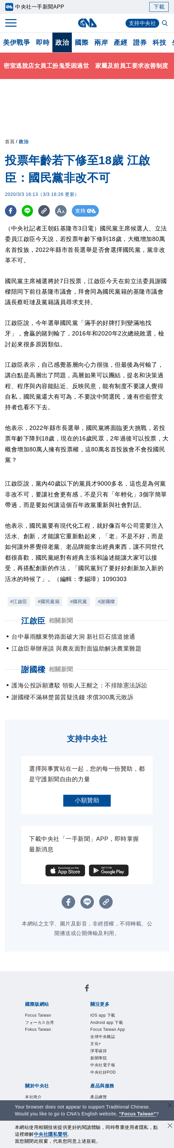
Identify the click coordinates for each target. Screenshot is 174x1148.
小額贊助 (87, 800)
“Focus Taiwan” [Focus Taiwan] (137, 1113)
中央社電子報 (102, 1065)
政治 (62, 42)
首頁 (9, 141)
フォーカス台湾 (39, 1022)
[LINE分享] (27, 211)
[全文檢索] (165, 23)
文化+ (95, 1043)
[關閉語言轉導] (170, 1106)
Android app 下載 (106, 1022)
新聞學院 (98, 1058)
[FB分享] (10, 211)
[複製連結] (44, 211)
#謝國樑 (106, 601)
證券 (140, 42)
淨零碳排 (98, 1051)
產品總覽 (98, 1097)
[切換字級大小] (61, 211)
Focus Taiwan (38, 1015)
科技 (159, 42)
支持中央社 (142, 23)
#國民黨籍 (49, 601)
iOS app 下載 (102, 1015)
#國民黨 (78, 601)
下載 (159, 7)
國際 (81, 42)
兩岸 (101, 42)
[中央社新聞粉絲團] (87, 989)
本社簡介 (33, 1097)
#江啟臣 (18, 601)
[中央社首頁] (87, 23)
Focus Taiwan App (107, 1029)
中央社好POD (103, 1072)
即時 (42, 42)
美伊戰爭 (16, 42)
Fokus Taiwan (38, 1029)
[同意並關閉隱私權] (170, 1126)
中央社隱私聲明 (51, 1134)
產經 (120, 42)
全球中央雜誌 (102, 1036)
